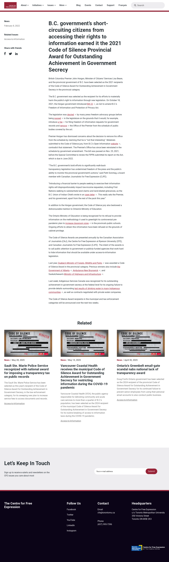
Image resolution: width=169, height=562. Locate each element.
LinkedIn (71, 525)
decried (71, 114)
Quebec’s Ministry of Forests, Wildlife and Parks (81, 263)
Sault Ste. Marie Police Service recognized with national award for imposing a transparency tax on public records (27, 371)
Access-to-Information (14, 39)
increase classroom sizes (78, 223)
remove (64, 125)
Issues (50, 5)
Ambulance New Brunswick (87, 270)
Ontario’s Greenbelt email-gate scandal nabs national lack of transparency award (138, 369)
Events (88, 5)
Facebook (71, 509)
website (115, 143)
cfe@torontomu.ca (106, 512)
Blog (78, 5)
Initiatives (37, 5)
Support (110, 5)
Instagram (71, 530)
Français (123, 5)
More (61, 5)
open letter (91, 194)
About (24, 5)
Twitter (70, 514)
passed (58, 118)
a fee (61, 122)
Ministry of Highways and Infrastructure (83, 274)
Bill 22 (91, 104)
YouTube (71, 520)
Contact (99, 5)
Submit (151, 471)
